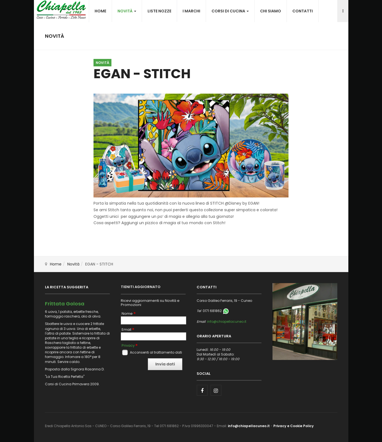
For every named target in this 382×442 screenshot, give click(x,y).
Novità (126, 11)
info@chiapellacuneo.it (226, 321)
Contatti (302, 11)
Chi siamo (270, 11)
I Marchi (191, 11)
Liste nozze (159, 11)
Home (100, 11)
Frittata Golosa (64, 303)
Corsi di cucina (230, 11)
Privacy (128, 345)
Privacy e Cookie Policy (293, 426)
